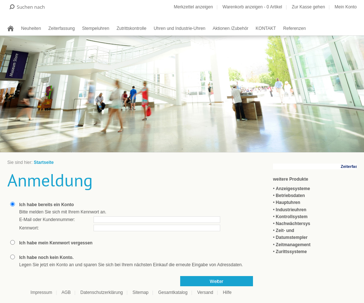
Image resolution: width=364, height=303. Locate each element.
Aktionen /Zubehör (230, 28)
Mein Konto (346, 6)
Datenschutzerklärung (101, 292)
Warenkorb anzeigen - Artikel (252, 6)
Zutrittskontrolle (131, 28)
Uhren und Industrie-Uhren (179, 28)
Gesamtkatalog (172, 292)
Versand (205, 292)
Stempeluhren (95, 28)
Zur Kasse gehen (308, 6)
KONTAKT (266, 28)
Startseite (44, 162)
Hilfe (227, 292)
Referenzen (294, 28)
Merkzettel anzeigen (193, 6)
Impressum (41, 292)
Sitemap (140, 292)
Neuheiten (31, 28)
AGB (66, 292)
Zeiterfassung (61, 28)
